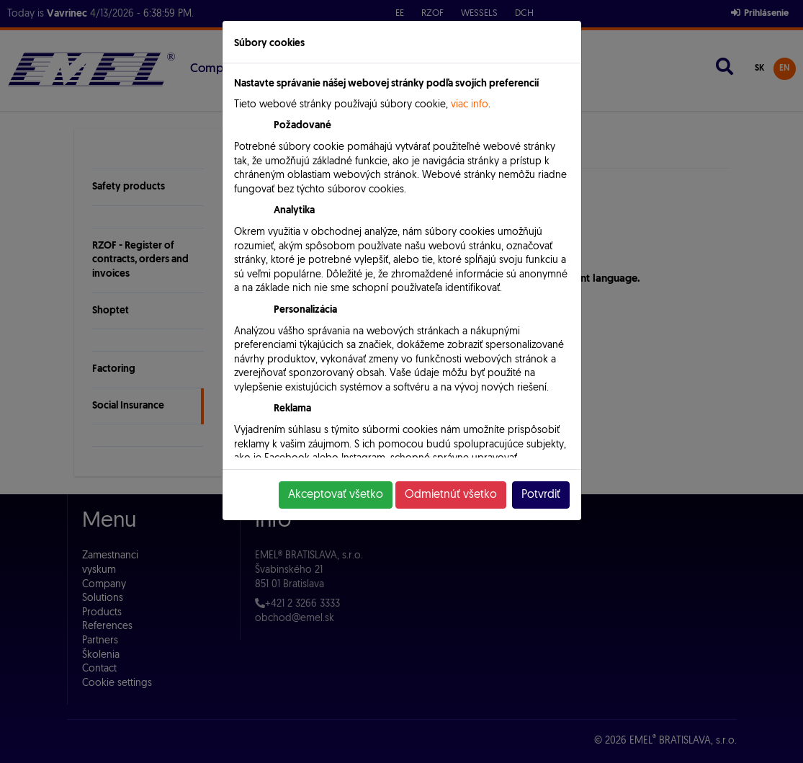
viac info (469, 104)
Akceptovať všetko (335, 495)
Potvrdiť (540, 495)
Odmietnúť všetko (451, 495)
